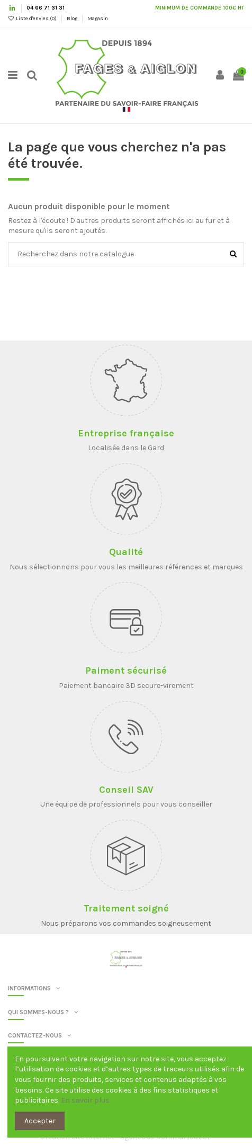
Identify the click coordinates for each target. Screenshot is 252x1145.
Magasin (97, 18)
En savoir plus (85, 1100)
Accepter (40, 1120)
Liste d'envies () (33, 18)
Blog (72, 18)
